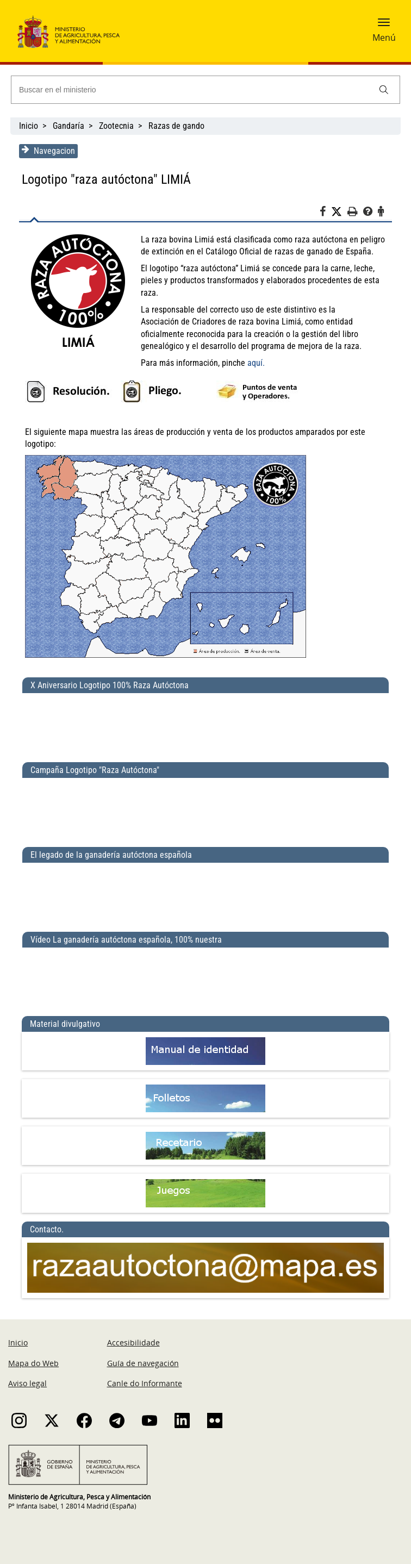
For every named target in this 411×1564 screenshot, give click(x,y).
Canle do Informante (144, 1383)
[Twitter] (340, 212)
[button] (384, 25)
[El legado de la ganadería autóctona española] (205, 893)
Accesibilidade (133, 1343)
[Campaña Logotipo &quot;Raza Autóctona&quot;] (205, 808)
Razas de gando (176, 126)
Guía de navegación (143, 1363)
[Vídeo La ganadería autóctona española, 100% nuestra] (205, 977)
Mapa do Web (33, 1363)
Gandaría (68, 126)
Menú (384, 37)
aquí (254, 363)
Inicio (28, 126)
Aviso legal (27, 1383)
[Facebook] (326, 213)
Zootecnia (116, 126)
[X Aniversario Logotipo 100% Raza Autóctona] (205, 723)
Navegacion (47, 150)
